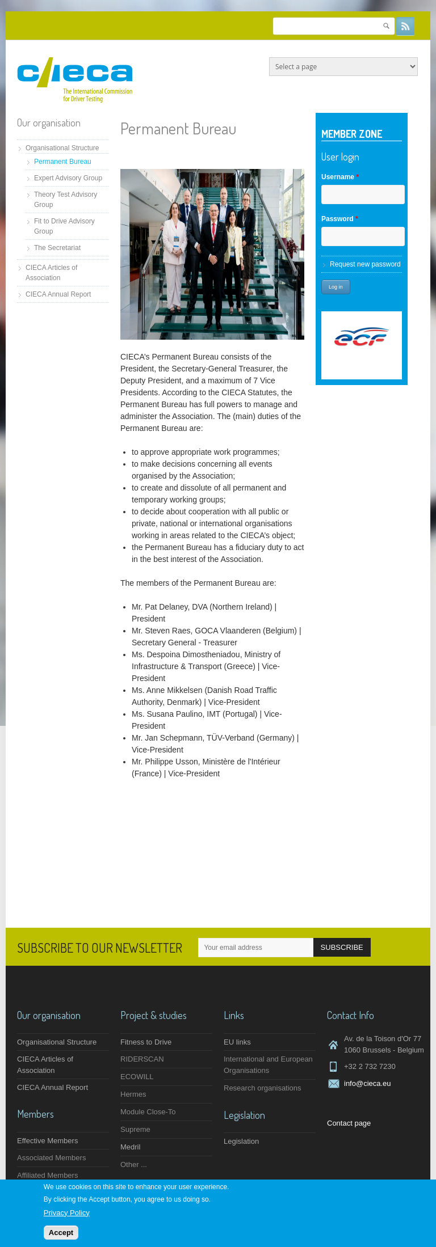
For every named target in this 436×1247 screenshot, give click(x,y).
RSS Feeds (405, 26)
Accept (61, 1232)
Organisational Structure (62, 148)
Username (340, 177)
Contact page (349, 1123)
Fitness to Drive (145, 1042)
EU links (237, 1042)
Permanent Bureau (62, 162)
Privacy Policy (67, 1212)
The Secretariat (57, 248)
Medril (130, 1147)
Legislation (241, 1141)
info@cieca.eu (367, 1083)
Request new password (365, 264)
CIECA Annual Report (58, 294)
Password (339, 219)
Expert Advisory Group (68, 178)
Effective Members (47, 1140)
